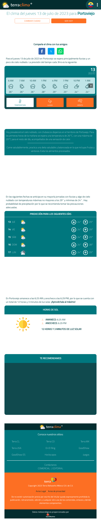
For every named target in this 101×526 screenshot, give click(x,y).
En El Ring (50, 448)
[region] (50, 33)
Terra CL (16, 441)
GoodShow (84, 448)
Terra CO (50, 441)
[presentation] (91, 85)
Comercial (44, 468)
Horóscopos (50, 454)
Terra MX (85, 441)
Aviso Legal (41, 491)
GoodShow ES (18, 454)
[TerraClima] (90, 4)
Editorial (57, 468)
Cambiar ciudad (32, 20)
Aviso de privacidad (56, 491)
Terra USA (16, 448)
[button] (97, 5)
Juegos (86, 454)
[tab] (20, 102)
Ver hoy (69, 20)
